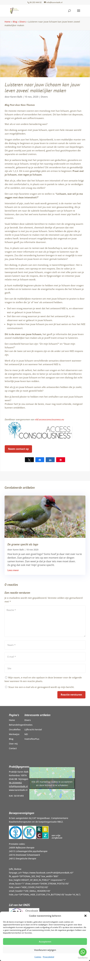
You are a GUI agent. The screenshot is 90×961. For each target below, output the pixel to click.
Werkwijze (14, 734)
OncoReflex (15, 729)
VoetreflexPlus (31, 738)
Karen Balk (16, 96)
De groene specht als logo (22, 544)
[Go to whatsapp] (83, 952)
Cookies (37, 957)
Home (7, 21)
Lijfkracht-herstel (33, 729)
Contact (13, 748)
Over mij (13, 743)
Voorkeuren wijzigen (45, 949)
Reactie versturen (71, 694)
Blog (15, 21)
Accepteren (45, 941)
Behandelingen (16, 724)
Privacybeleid (48, 957)
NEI (26, 734)
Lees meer (13, 570)
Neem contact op (18, 449)
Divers (22, 21)
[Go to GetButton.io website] (83, 958)
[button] (85, 915)
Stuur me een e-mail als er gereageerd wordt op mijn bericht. (39, 687)
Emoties (28, 724)
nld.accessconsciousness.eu (49, 419)
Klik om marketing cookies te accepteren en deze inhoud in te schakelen (52, 783)
